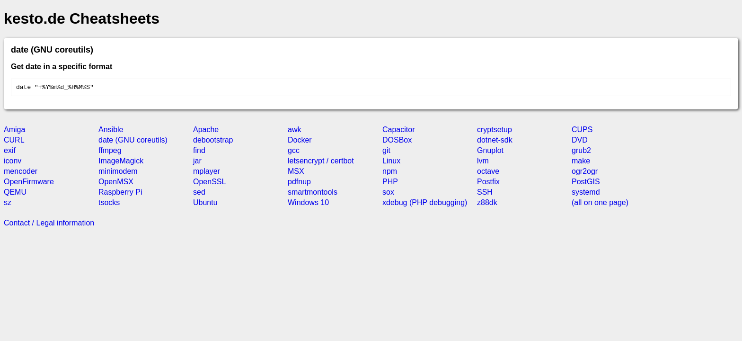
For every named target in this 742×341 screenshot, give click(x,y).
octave (488, 173)
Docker (300, 141)
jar (197, 162)
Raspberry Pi (120, 193)
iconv (12, 162)
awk (294, 131)
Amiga (14, 131)
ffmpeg (110, 152)
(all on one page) (600, 204)
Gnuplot (490, 152)
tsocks (109, 204)
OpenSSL (209, 183)
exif (10, 152)
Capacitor (398, 131)
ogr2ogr (585, 173)
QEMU (15, 193)
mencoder (20, 173)
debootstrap (213, 141)
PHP (390, 183)
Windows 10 (308, 204)
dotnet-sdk (494, 141)
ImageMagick (120, 162)
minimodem (118, 173)
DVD (580, 141)
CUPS (582, 131)
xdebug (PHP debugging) (424, 204)
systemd (586, 193)
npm (389, 173)
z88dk (487, 204)
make (581, 162)
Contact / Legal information (49, 224)
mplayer (206, 173)
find (199, 152)
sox (388, 193)
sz (7, 204)
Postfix (488, 183)
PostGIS (586, 183)
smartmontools (312, 193)
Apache (206, 131)
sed (199, 193)
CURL (14, 141)
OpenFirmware (29, 183)
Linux (391, 162)
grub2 (581, 152)
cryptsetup (494, 131)
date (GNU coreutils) (133, 141)
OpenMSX (115, 183)
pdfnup (299, 183)
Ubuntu (205, 204)
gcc (294, 152)
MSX (296, 173)
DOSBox (397, 141)
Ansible (110, 131)
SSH (485, 193)
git (386, 152)
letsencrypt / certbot (321, 162)
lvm (483, 162)
